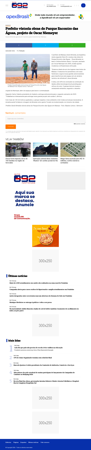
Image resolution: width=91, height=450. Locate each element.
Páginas (16, 442)
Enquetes (23, 442)
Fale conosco (45, 442)
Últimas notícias (33, 442)
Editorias (8, 442)
